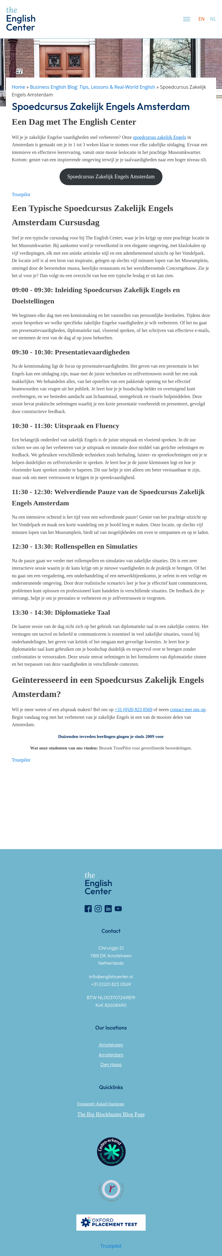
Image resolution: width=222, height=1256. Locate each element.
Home (18, 87)
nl (213, 19)
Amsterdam (111, 1055)
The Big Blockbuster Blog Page (111, 1114)
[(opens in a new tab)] (159, 137)
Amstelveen (111, 1045)
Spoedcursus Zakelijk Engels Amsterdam (110, 177)
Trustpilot (21, 194)
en (201, 19)
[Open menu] (187, 19)
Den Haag (111, 1064)
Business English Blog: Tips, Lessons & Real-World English (92, 87)
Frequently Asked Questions (100, 1104)
